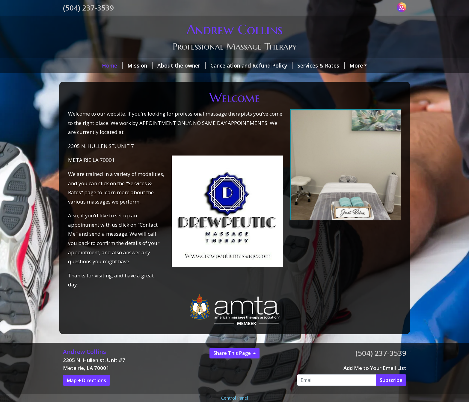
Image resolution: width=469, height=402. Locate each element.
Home (78, 65)
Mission (105, 65)
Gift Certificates (91, 78)
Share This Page (232, 365)
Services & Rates (286, 65)
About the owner (147, 65)
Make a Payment (339, 65)
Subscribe (391, 392)
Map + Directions (86, 393)
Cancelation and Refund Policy (217, 65)
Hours (175, 78)
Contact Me (206, 78)
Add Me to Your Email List (374, 380)
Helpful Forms (140, 78)
